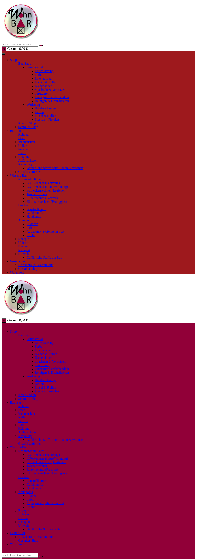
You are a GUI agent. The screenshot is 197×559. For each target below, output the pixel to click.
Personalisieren (83, 365)
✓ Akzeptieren (56, 365)
